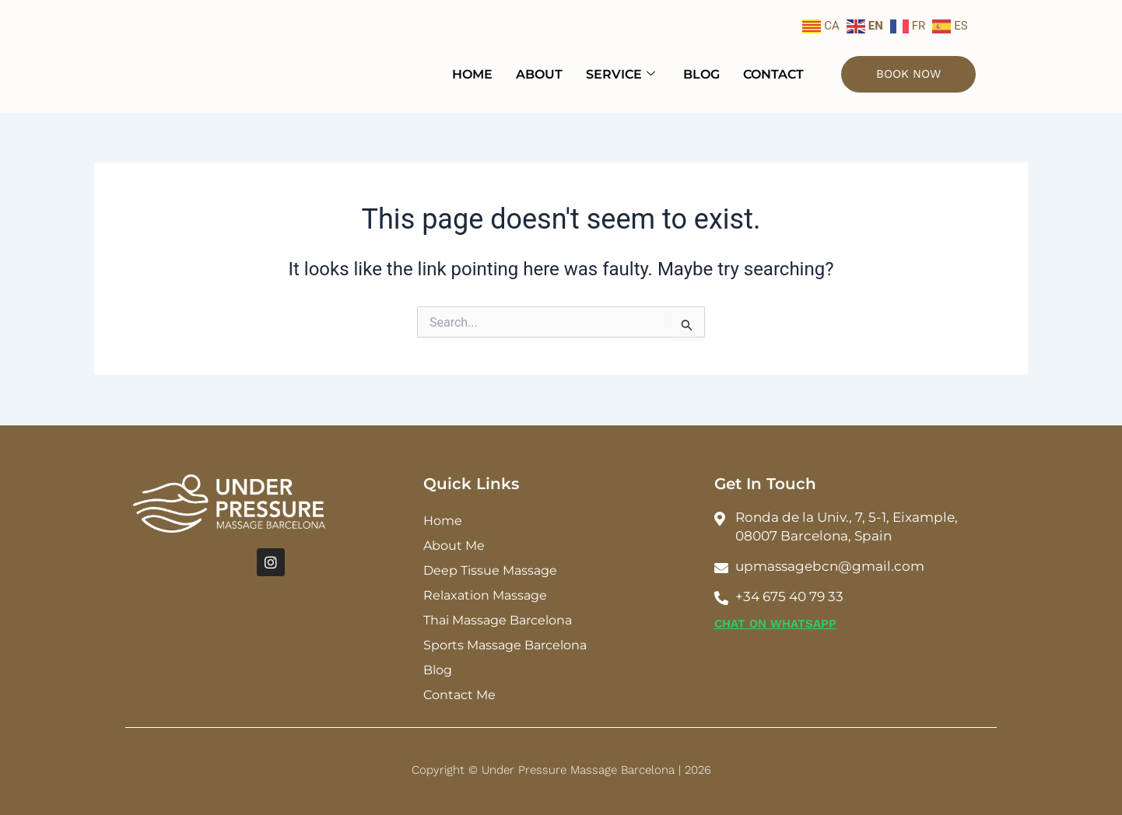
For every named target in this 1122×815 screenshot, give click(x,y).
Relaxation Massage (485, 595)
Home (472, 74)
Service (620, 74)
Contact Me (459, 694)
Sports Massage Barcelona (505, 645)
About (539, 74)
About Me (454, 545)
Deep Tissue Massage (490, 570)
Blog (701, 74)
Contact (773, 74)
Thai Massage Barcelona (497, 620)
